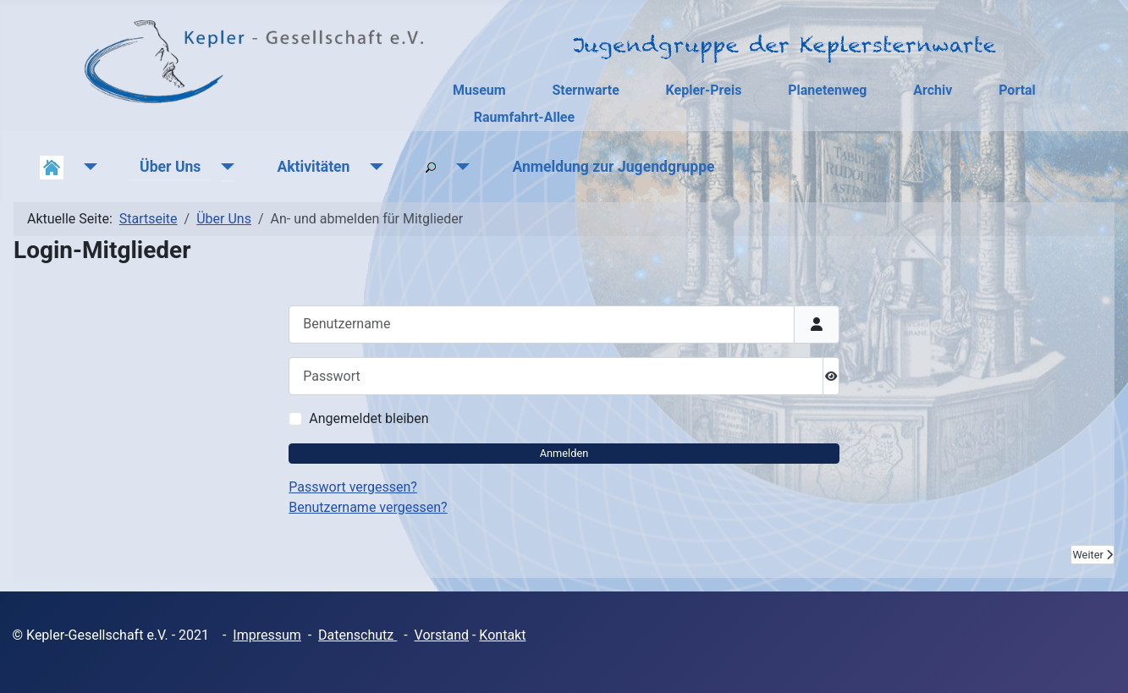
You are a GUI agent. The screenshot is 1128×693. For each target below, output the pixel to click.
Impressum (267, 635)
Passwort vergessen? (353, 487)
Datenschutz (357, 635)
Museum (479, 90)
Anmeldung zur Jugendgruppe (613, 166)
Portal (1017, 90)
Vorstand (442, 635)
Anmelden (564, 453)
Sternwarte (585, 90)
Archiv (932, 90)
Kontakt (502, 635)
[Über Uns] (223, 166)
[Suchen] (459, 166)
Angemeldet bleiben (368, 418)
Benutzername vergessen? (368, 507)
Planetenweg (827, 90)
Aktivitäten (313, 166)
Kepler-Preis (704, 90)
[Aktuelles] (86, 166)
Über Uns (170, 166)
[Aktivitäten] (372, 166)
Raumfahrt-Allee (524, 117)
